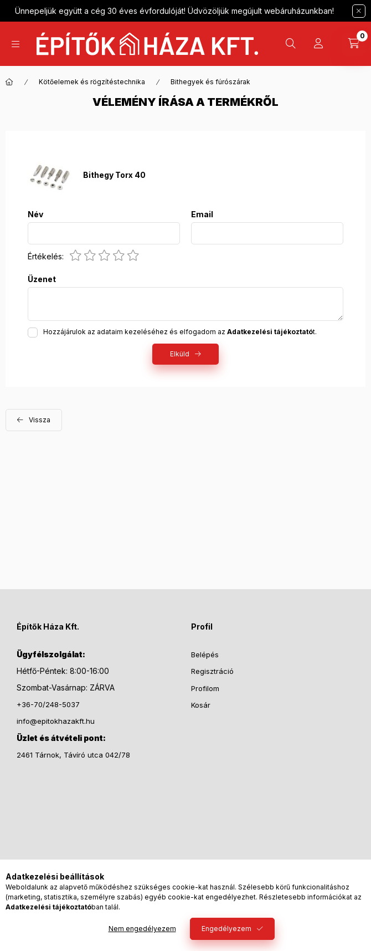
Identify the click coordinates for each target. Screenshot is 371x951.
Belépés (205, 654)
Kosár (200, 705)
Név (35, 214)
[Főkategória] (9, 82)
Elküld (179, 354)
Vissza (39, 420)
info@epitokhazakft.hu (56, 721)
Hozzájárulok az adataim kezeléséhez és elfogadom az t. (180, 332)
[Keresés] (291, 44)
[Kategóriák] (15, 44)
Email (202, 214)
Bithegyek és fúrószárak (210, 82)
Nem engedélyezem (142, 928)
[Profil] (318, 44)
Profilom (205, 688)
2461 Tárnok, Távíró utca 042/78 (73, 754)
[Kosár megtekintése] (353, 44)
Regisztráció (212, 671)
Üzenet (42, 279)
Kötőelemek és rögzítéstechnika (92, 82)
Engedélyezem (226, 928)
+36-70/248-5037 (48, 704)
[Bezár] (358, 11)
